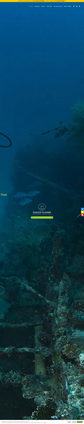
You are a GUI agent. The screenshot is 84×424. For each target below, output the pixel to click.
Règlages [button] (69, 421)
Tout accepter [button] (80, 421)
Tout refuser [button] (74, 421)
